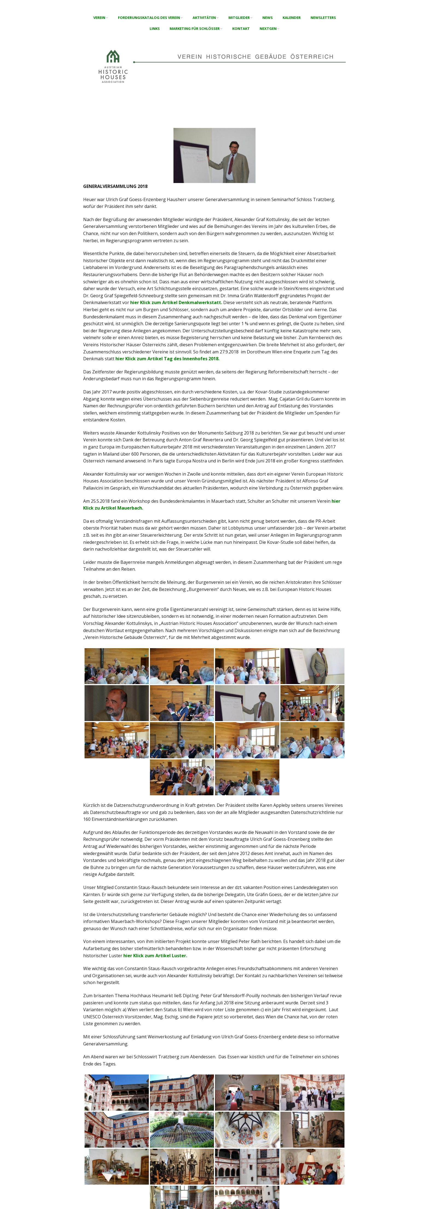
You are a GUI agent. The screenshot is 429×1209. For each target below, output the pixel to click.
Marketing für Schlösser (195, 28)
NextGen (268, 28)
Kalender (292, 17)
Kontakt (241, 28)
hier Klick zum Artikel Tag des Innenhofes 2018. (167, 359)
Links (155, 28)
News (267, 17)
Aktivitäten (204, 17)
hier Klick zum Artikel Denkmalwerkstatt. (176, 302)
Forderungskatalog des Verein (149, 17)
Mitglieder (239, 17)
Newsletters (323, 17)
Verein (99, 17)
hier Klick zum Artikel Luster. (155, 956)
